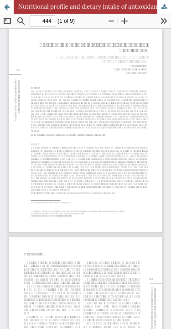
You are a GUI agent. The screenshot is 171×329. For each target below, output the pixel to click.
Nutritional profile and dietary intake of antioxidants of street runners (94, 7)
